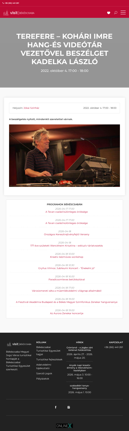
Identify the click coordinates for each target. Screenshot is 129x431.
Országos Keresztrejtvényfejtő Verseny (66, 234)
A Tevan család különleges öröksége (67, 211)
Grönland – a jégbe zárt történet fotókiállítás (80, 349)
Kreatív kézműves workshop (66, 256)
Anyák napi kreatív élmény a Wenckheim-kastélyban (79, 368)
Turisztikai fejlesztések (49, 359)
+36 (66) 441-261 (113, 347)
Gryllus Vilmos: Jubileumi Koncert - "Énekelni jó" (66, 268)
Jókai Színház (31, 107)
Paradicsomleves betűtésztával (67, 279)
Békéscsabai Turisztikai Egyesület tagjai (48, 351)
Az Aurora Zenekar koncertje (66, 313)
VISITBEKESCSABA (19, 12)
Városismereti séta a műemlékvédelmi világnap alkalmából (66, 290)
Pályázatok (42, 378)
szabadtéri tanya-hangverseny (79, 387)
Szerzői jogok (44, 373)
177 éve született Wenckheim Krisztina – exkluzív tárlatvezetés (66, 245)
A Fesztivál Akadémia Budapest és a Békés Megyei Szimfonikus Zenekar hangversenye (66, 302)
